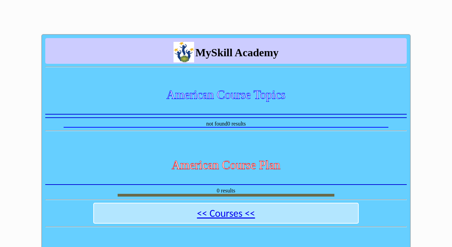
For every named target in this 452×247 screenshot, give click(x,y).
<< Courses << (226, 213)
